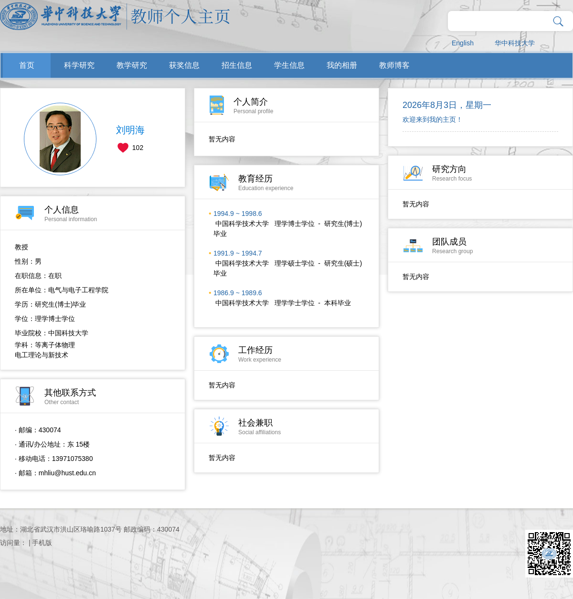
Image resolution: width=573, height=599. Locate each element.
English (463, 43)
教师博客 (394, 65)
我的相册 (342, 65)
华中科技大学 (515, 43)
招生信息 (237, 65)
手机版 (42, 542)
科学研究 (79, 65)
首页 (26, 65)
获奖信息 (184, 65)
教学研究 (132, 65)
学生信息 (289, 65)
